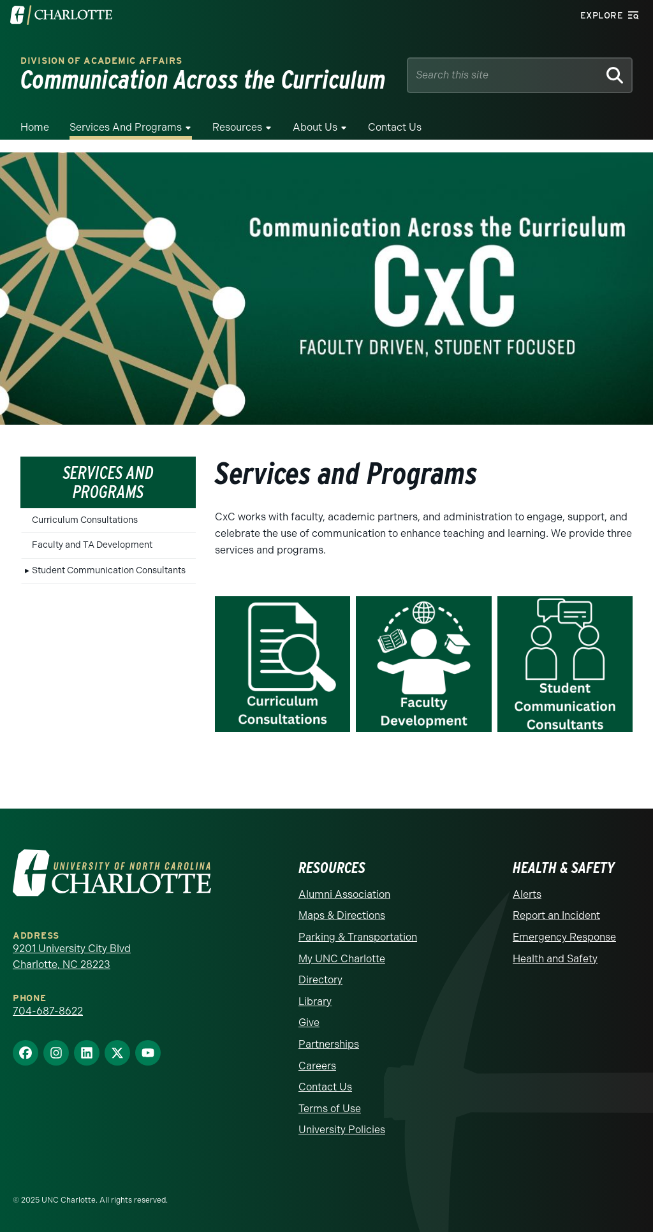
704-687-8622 (48, 1011)
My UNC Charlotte (341, 959)
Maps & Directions (341, 915)
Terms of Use (329, 1109)
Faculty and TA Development (92, 544)
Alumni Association (344, 894)
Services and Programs (126, 127)
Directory (320, 980)
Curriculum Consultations (85, 520)
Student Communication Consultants (109, 570)
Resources (237, 127)
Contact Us (395, 127)
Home (34, 127)
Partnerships (328, 1044)
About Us (315, 127)
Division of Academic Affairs (101, 61)
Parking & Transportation (357, 937)
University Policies (341, 1130)
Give (308, 1022)
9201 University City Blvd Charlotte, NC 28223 (72, 956)
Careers (317, 1066)
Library (315, 1001)
